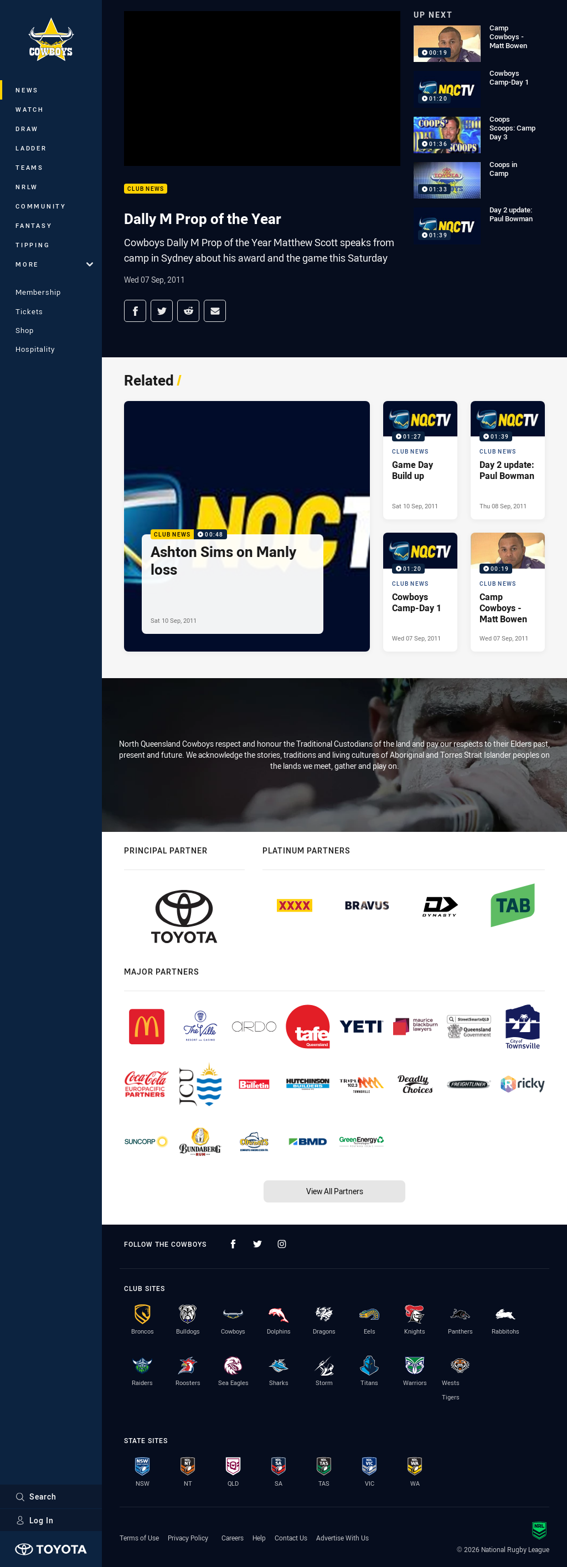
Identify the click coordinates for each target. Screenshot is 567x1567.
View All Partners (334, 1191)
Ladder (31, 148)
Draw (27, 128)
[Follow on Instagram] (281, 1244)
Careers (232, 1537)
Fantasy (34, 225)
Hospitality (35, 349)
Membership (38, 292)
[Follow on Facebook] (233, 1244)
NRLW (27, 187)
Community (41, 206)
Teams (30, 167)
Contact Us (291, 1537)
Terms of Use (139, 1537)
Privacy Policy (188, 1537)
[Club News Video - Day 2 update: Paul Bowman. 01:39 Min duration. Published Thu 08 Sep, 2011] (508, 460)
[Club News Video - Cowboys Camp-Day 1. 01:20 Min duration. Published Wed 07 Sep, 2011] (420, 592)
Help (259, 1537)
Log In (35, 1520)
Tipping (33, 245)
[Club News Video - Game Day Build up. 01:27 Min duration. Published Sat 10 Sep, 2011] (420, 460)
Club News (145, 188)
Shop (25, 330)
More (54, 264)
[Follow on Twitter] (257, 1244)
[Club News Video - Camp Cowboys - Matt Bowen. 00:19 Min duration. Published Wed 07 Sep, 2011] (508, 592)
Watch (30, 109)
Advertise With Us (342, 1537)
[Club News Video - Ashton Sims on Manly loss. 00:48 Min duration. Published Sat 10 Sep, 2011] (247, 526)
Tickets (29, 311)
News (27, 90)
